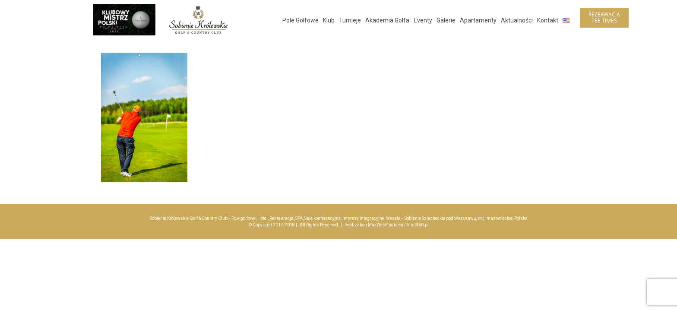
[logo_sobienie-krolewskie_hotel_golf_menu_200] (198, 7)
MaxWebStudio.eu (385, 224)
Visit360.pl (418, 224)
